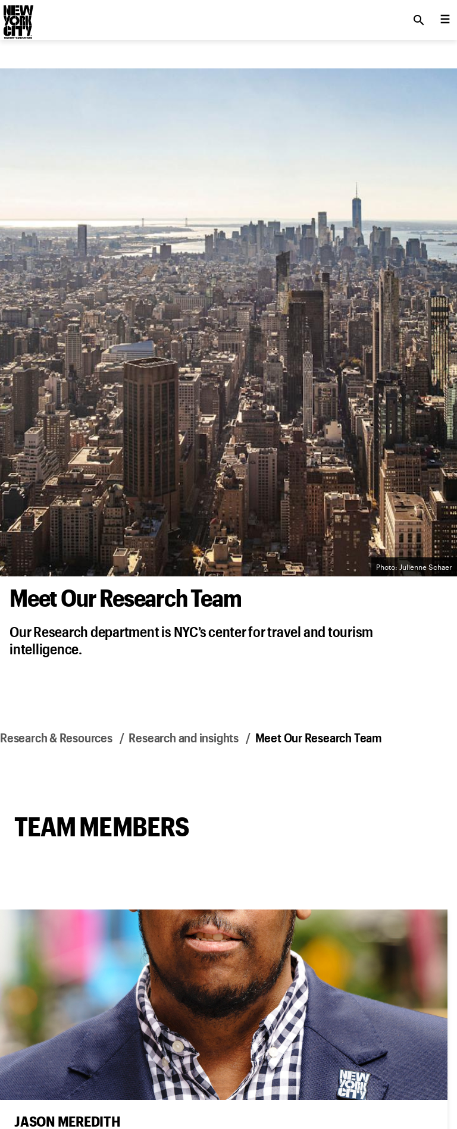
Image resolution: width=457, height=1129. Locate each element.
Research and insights (184, 737)
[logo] (17, 16)
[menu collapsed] (445, 20)
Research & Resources (56, 737)
